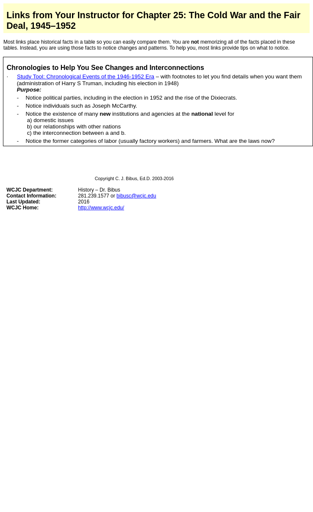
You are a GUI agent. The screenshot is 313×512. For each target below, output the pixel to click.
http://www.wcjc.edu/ (101, 208)
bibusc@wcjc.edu (136, 196)
